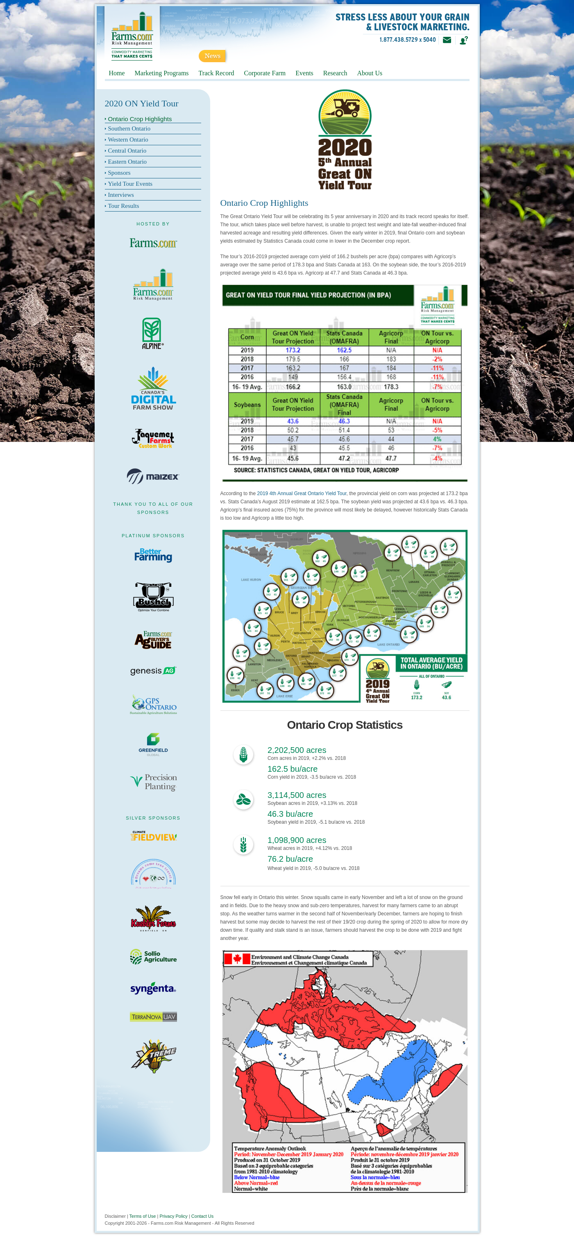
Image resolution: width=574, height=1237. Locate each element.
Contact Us (202, 1216)
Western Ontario (128, 139)
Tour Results (123, 206)
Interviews (121, 195)
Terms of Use (142, 1216)
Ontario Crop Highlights (140, 118)
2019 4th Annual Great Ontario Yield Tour (302, 493)
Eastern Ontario (127, 161)
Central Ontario (127, 150)
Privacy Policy (173, 1216)
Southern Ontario (129, 128)
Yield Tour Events (130, 183)
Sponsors (119, 172)
